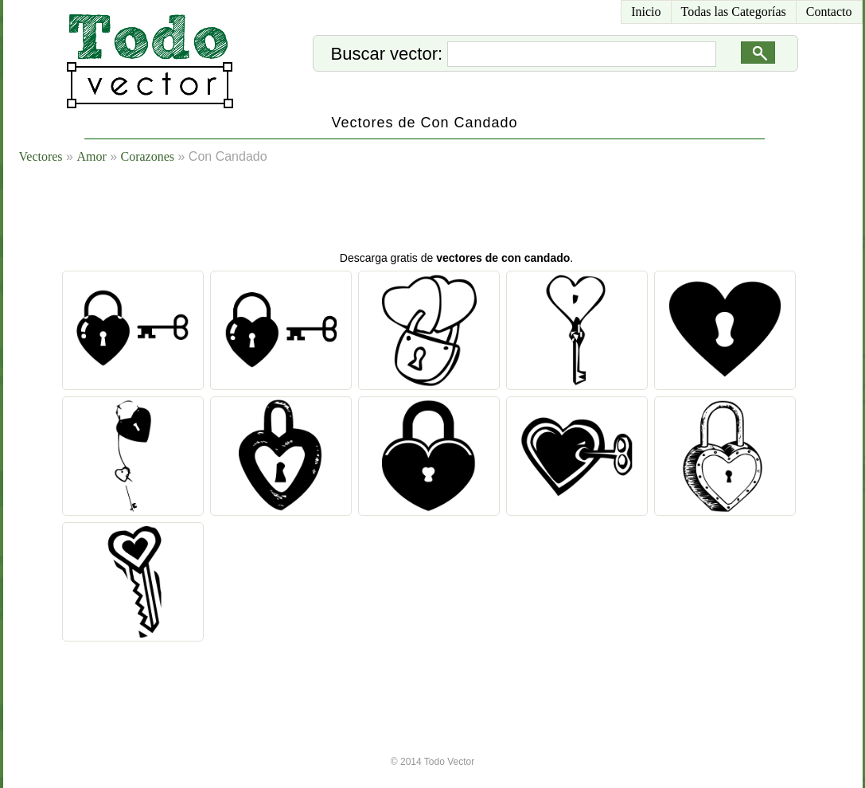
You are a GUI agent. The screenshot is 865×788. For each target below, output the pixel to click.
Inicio (645, 11)
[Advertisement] (452, 211)
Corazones (148, 156)
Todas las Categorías (733, 11)
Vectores (41, 156)
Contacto (829, 11)
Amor (91, 156)
